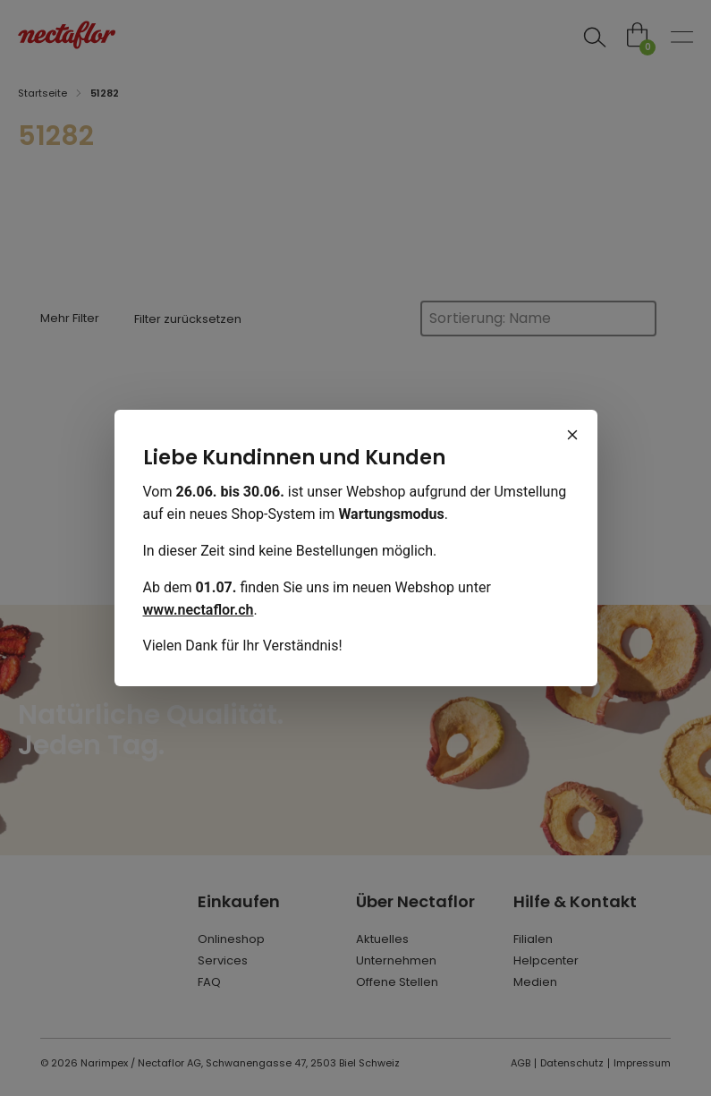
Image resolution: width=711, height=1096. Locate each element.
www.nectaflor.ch (198, 609)
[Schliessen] (572, 435)
